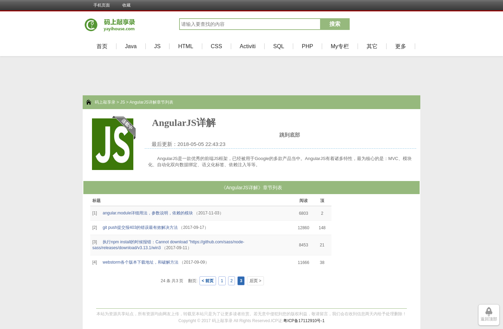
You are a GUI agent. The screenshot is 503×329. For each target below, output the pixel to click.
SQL (278, 46)
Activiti (248, 46)
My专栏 (340, 46)
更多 (400, 46)
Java (131, 46)
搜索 (334, 24)
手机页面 (101, 5)
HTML (185, 46)
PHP (307, 46)
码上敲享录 (105, 102)
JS (157, 46)
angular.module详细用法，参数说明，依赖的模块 (148, 213)
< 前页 (208, 280)
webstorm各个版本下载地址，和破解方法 (140, 262)
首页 (101, 46)
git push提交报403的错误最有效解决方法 (140, 227)
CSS (216, 46)
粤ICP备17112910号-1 (304, 320)
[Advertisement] (24, 208)
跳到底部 (289, 135)
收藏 (126, 5)
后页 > (255, 280)
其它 (372, 46)
